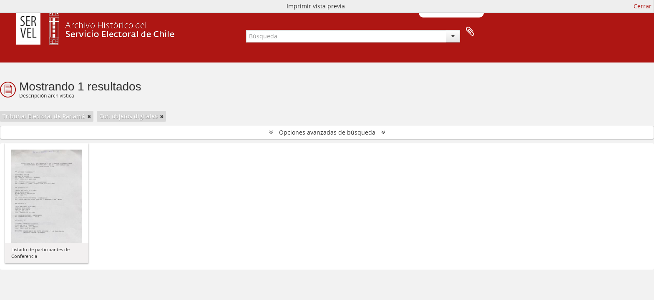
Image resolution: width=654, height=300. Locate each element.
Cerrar (642, 6)
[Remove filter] (89, 116)
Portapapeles (470, 31)
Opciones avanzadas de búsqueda (327, 132)
